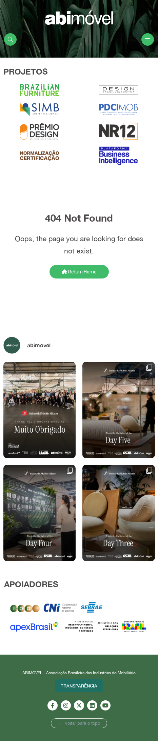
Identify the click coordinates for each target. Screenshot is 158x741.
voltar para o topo (79, 723)
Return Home (79, 271)
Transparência (79, 685)
